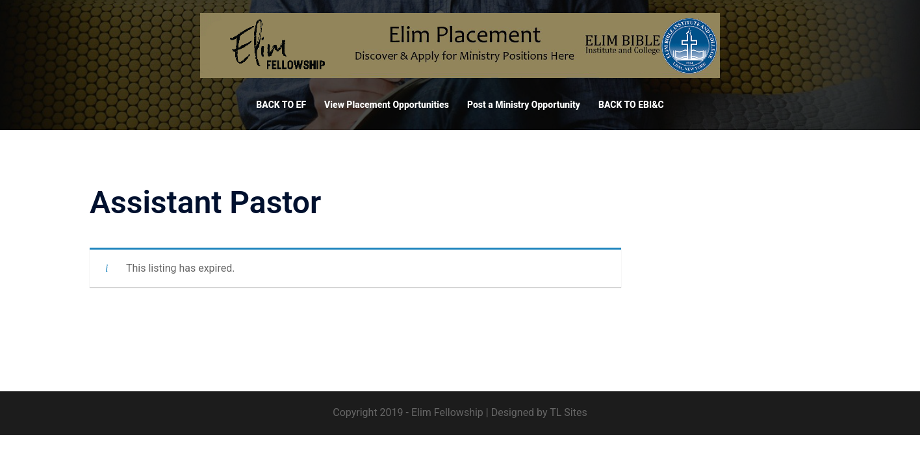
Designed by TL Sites (539, 412)
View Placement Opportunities (386, 104)
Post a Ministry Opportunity (523, 104)
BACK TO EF (281, 104)
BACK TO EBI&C (631, 104)
